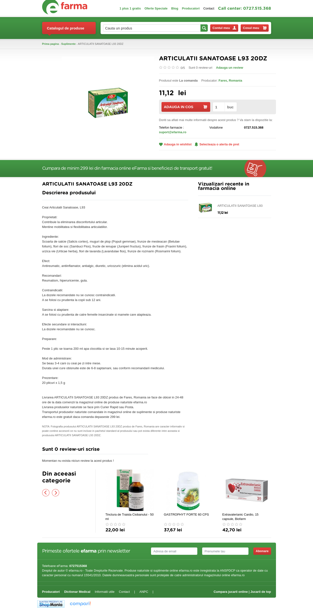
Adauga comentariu (171, 450)
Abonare (262, 551)
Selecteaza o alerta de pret (217, 144)
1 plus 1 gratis (130, 8)
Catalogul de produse (65, 30)
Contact (208, 8)
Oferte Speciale (156, 8)
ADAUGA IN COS (185, 107)
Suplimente (68, 43)
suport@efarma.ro (172, 132)
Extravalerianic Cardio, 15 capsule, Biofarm (240, 517)
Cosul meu (254, 28)
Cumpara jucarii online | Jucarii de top (242, 592)
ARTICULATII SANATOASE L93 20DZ (240, 206)
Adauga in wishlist (175, 144)
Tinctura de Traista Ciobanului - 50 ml (129, 517)
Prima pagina (50, 43)
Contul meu (224, 28)
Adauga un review (229, 67)
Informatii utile (104, 592)
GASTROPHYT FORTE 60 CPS (186, 514)
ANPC (143, 592)
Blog (174, 8)
